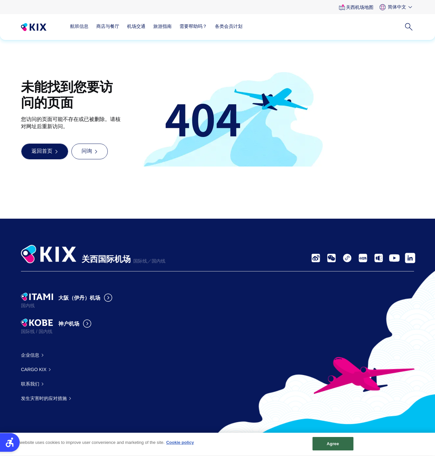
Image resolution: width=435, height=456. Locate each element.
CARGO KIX (34, 369)
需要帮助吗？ (193, 26)
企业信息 (30, 355)
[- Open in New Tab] (316, 258)
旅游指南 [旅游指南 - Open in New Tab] (162, 26)
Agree (333, 446)
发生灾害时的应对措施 (44, 398)
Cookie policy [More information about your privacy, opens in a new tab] (180, 444)
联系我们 (30, 384)
